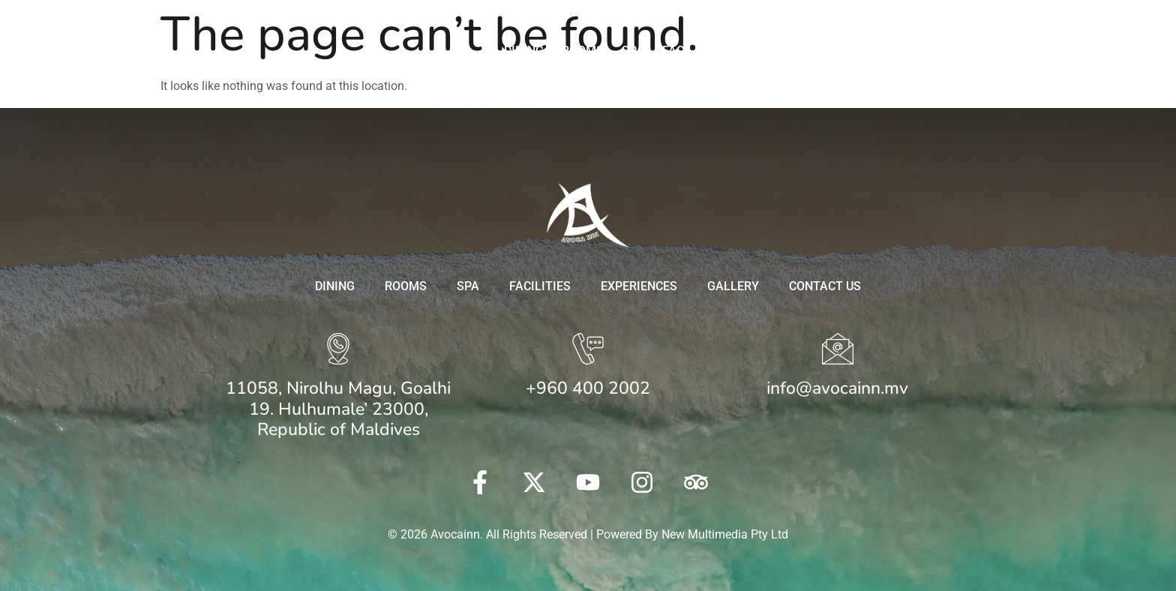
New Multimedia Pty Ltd (725, 534)
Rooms (583, 51)
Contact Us (942, 51)
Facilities (693, 51)
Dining (524, 51)
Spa (633, 51)
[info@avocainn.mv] (838, 351)
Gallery (862, 51)
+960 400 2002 (588, 388)
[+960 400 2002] (588, 351)
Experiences (780, 51)
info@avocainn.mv (837, 388)
